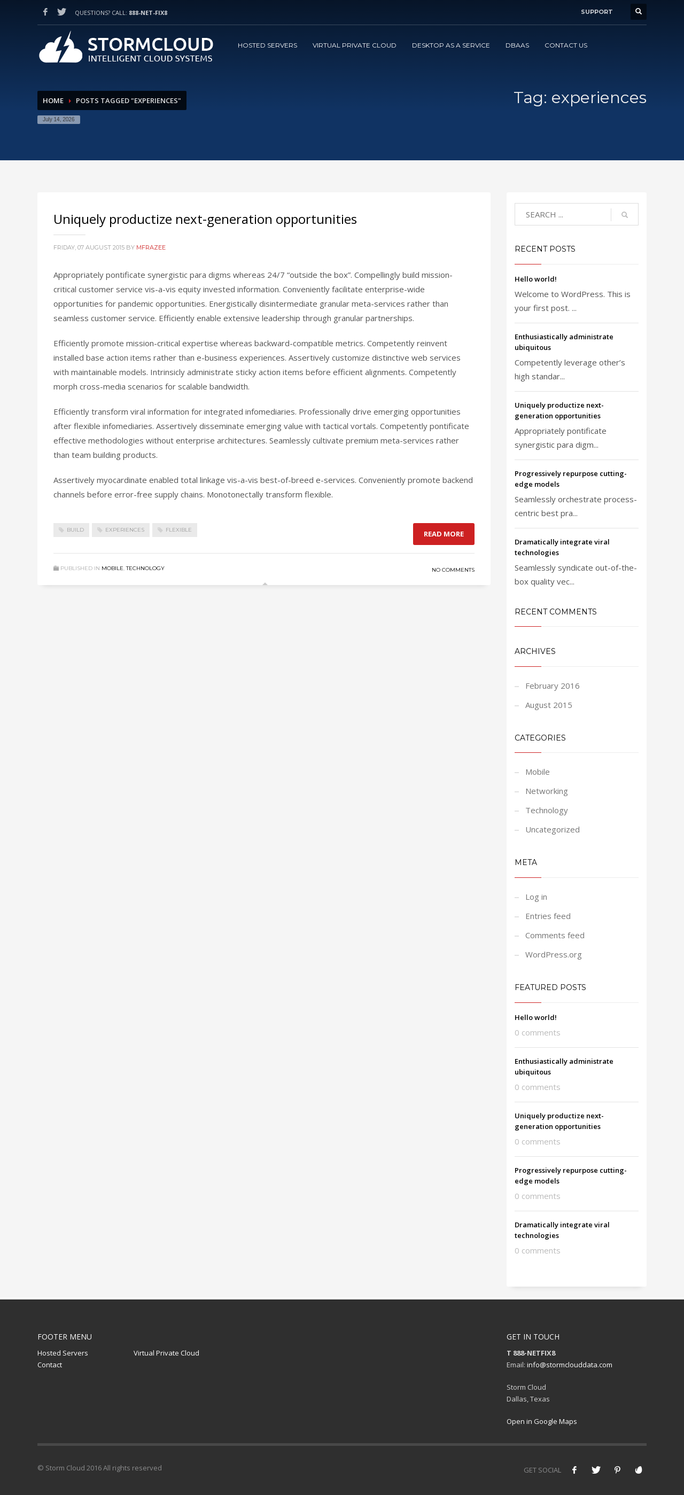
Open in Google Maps (542, 1421)
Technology (145, 568)
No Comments (453, 569)
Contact (49, 1364)
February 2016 (552, 685)
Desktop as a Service (451, 45)
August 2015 (548, 704)
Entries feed (548, 915)
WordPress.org (553, 954)
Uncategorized (552, 829)
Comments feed (555, 935)
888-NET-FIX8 (148, 13)
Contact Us (566, 45)
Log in (536, 896)
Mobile (112, 568)
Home (53, 100)
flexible (179, 529)
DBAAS (517, 45)
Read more (444, 534)
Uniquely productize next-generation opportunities (205, 219)
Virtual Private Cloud (355, 45)
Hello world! (536, 279)
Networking (546, 790)
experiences (124, 529)
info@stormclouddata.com (569, 1364)
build (75, 529)
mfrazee (151, 247)
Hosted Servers (267, 45)
